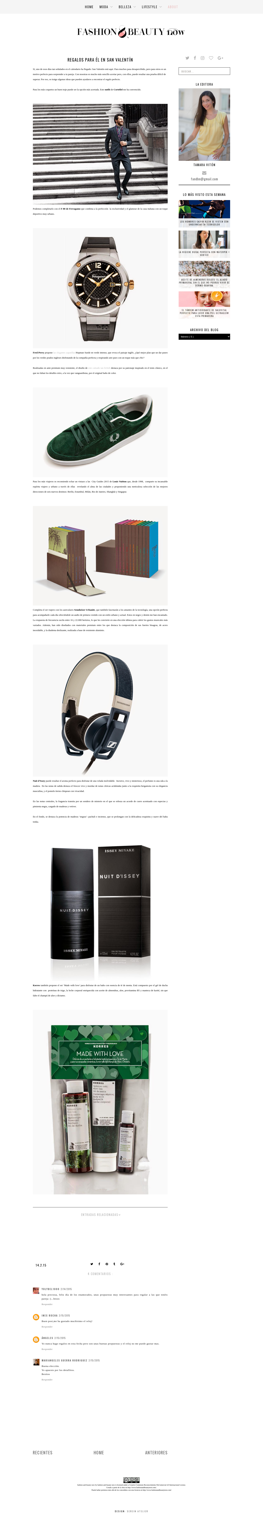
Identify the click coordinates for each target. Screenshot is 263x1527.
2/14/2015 (66, 1289)
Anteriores (156, 1452)
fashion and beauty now (106, 1485)
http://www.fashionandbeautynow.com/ (141, 1487)
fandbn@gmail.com (204, 179)
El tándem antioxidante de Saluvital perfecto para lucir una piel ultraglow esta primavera (204, 313)
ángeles (47, 1338)
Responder (47, 1304)
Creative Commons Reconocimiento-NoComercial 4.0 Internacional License (157, 1485)
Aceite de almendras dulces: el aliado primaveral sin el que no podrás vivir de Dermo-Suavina (204, 282)
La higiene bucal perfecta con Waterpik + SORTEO (204, 253)
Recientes (43, 1452)
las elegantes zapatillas (64, 352)
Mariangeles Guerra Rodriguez (64, 1360)
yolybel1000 (51, 1289)
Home (99, 1452)
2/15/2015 (64, 1315)
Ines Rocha (50, 1315)
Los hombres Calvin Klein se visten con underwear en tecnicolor (204, 223)
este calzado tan (99, 368)
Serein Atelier (137, 1511)
